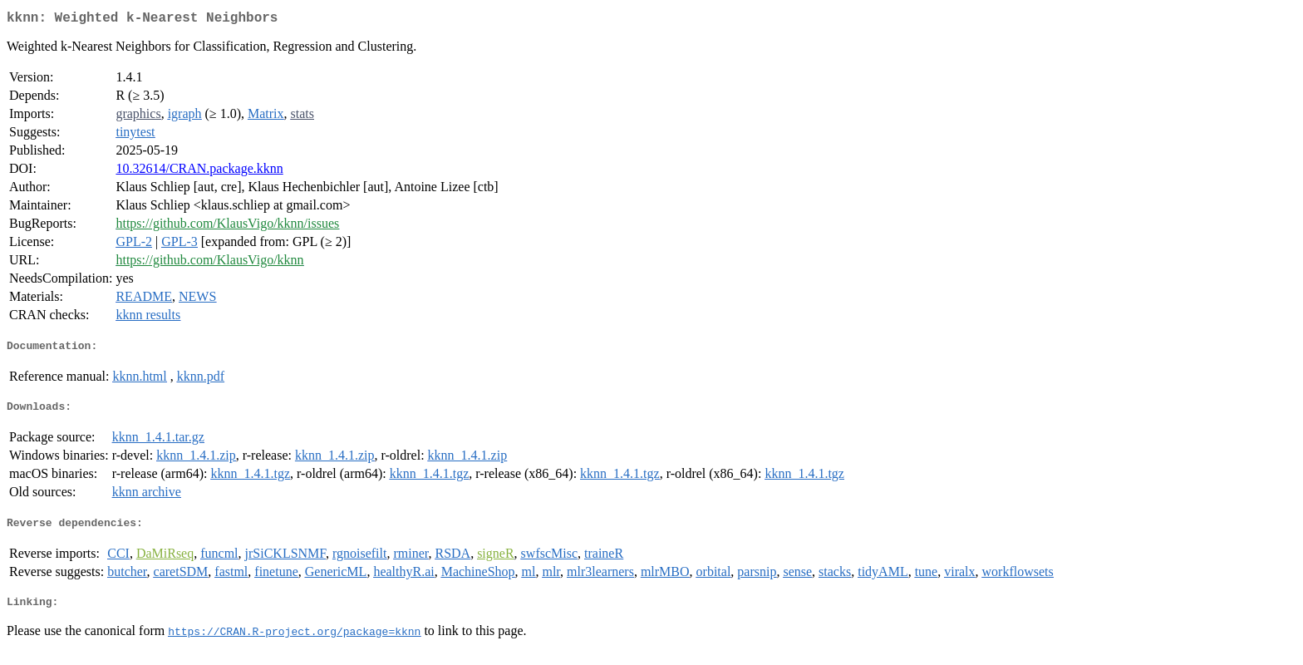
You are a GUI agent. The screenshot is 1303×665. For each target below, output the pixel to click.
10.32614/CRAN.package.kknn (199, 172)
